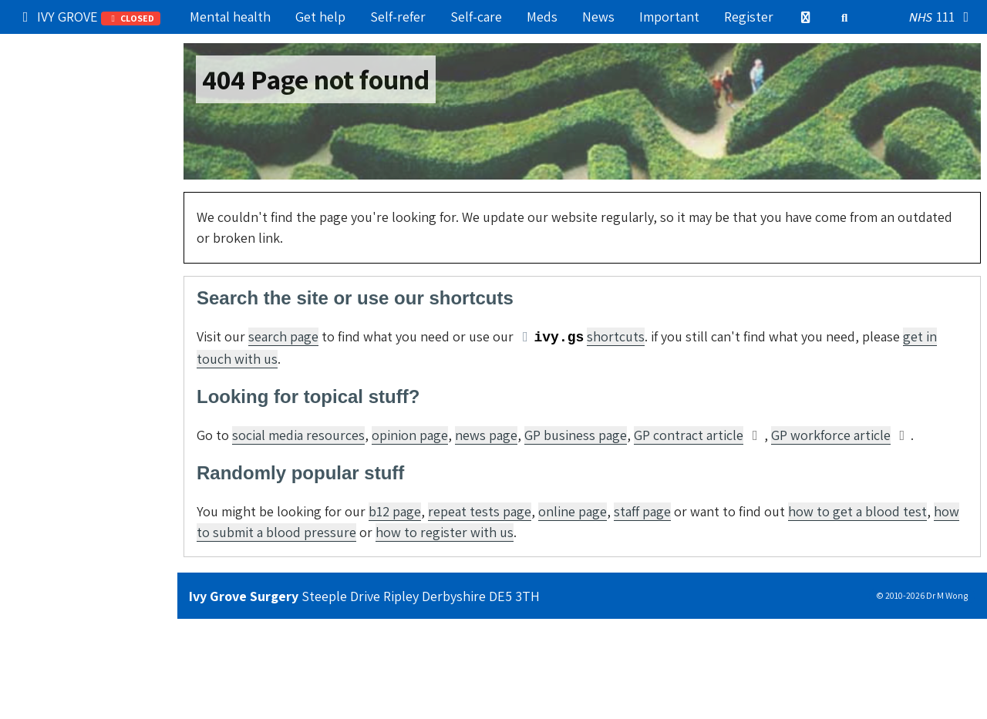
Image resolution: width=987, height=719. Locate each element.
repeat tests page (479, 511)
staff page (642, 511)
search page (283, 336)
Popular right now (76, 50)
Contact (45, 282)
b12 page (395, 511)
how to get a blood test (857, 511)
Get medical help (71, 116)
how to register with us (445, 532)
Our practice (59, 83)
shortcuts (616, 336)
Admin (40, 215)
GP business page (575, 435)
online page (572, 511)
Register (748, 16)
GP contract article (688, 435)
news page (486, 435)
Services (47, 182)
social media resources (298, 435)
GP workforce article (831, 435)
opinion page (410, 435)
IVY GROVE (89, 16)
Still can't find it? (72, 348)
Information (88, 247)
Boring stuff (57, 315)
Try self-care (59, 149)
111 (942, 17)
